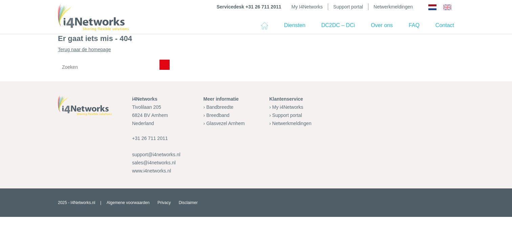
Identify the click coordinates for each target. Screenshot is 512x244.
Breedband (218, 115)
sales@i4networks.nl (154, 162)
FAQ (414, 25)
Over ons (382, 25)
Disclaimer (188, 202)
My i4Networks (287, 107)
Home (264, 28)
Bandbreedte (219, 107)
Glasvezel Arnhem (225, 123)
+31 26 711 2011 (150, 138)
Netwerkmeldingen (393, 6)
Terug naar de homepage (256, 61)
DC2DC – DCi (338, 25)
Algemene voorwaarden (128, 202)
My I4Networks (307, 6)
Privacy (164, 202)
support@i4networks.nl (156, 154)
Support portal (348, 6)
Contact (444, 25)
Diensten (294, 25)
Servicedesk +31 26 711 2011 (248, 6)
